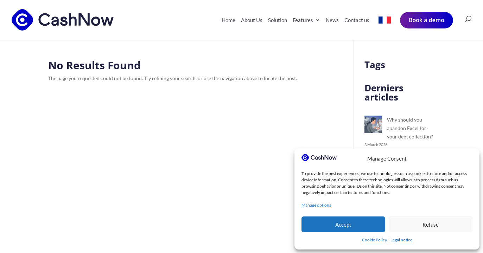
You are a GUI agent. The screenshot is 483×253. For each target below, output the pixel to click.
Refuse (430, 224)
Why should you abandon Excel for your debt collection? (410, 128)
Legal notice (401, 239)
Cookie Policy (374, 239)
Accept (343, 224)
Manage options (316, 205)
